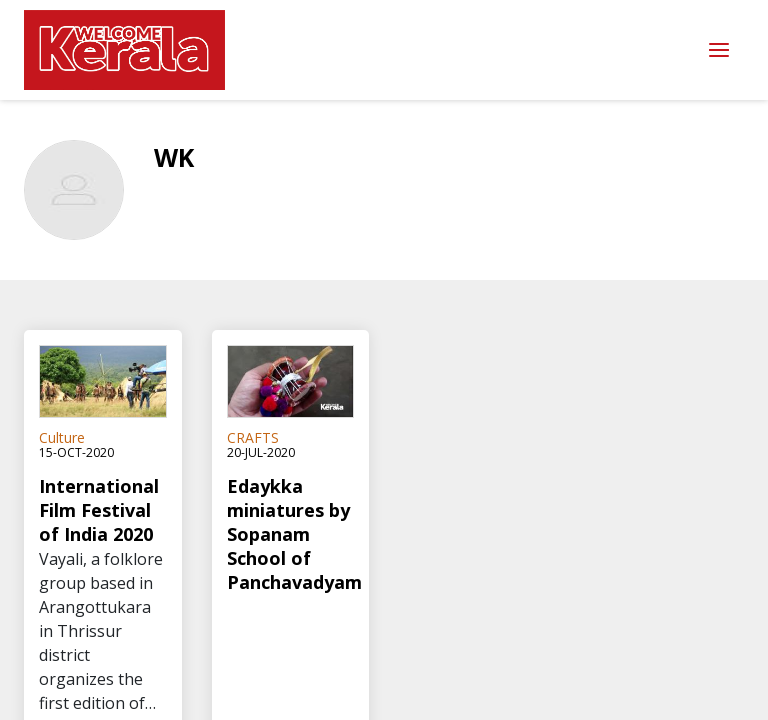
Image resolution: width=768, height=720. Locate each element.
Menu (719, 50)
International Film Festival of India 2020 (99, 510)
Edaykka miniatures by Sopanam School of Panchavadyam (291, 534)
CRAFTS (253, 438)
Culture (62, 438)
